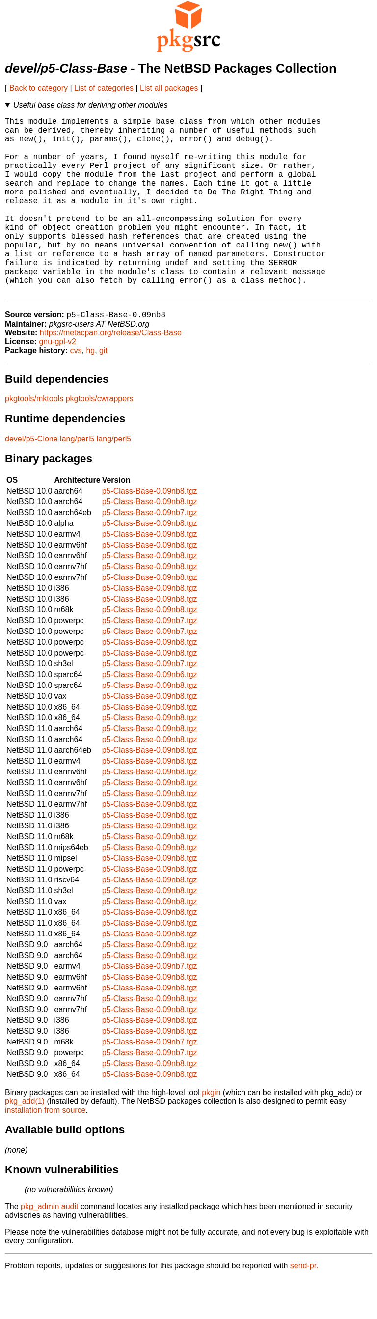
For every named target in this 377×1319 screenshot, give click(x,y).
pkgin (211, 1133)
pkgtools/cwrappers (100, 439)
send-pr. (304, 1306)
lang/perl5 (77, 479)
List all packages (169, 88)
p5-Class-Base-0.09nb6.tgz (149, 715)
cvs (76, 391)
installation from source (45, 1151)
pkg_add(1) (25, 1142)
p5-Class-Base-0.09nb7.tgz (149, 553)
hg (90, 391)
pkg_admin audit (49, 1247)
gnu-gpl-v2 (57, 382)
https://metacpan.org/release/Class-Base (111, 373)
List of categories (104, 88)
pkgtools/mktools (34, 439)
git (103, 391)
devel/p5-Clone (31, 479)
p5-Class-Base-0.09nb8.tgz (149, 531)
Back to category (38, 88)
